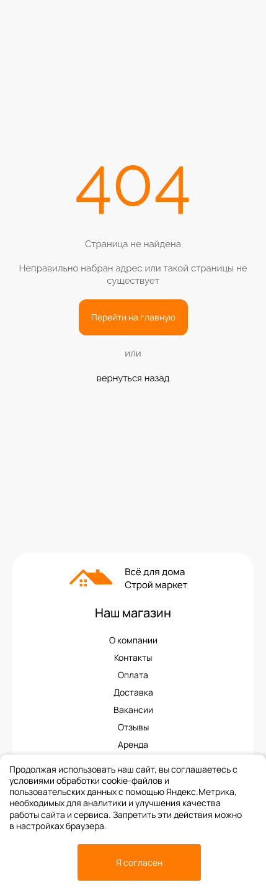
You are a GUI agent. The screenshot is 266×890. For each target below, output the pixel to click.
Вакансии (133, 709)
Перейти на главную (133, 317)
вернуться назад (133, 378)
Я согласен (139, 862)
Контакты (133, 657)
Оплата (133, 675)
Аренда (133, 744)
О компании (133, 640)
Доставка (133, 692)
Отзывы (133, 727)
